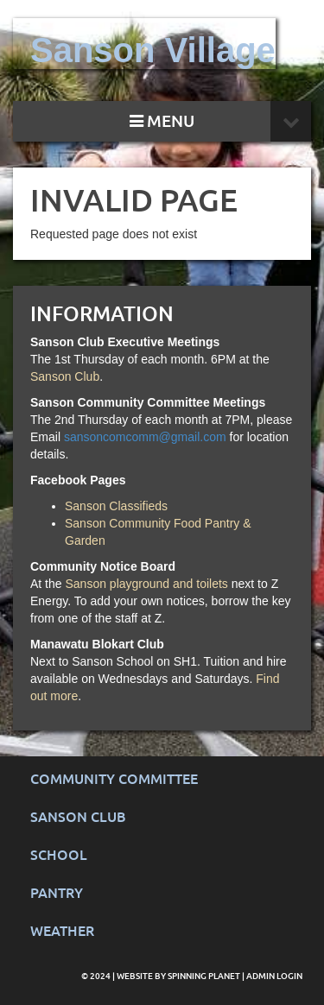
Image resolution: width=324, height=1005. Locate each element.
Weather (62, 931)
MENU (162, 121)
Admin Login (274, 976)
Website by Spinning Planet (179, 976)
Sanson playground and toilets (146, 584)
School (58, 855)
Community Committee (114, 779)
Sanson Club (64, 376)
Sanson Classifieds (116, 506)
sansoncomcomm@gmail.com (145, 437)
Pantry (56, 893)
